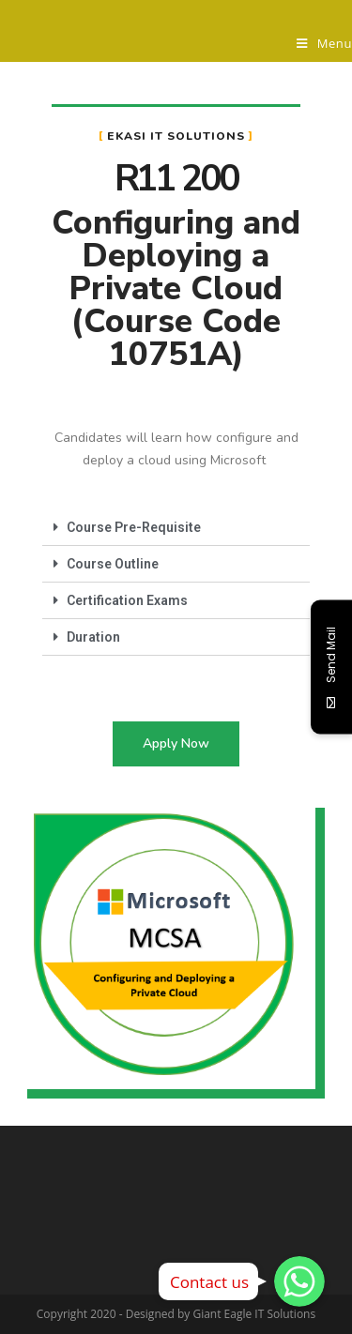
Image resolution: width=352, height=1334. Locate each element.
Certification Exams (127, 600)
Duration (93, 636)
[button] (176, 743)
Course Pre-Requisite (134, 527)
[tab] (176, 527)
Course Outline (113, 563)
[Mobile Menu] (324, 43)
